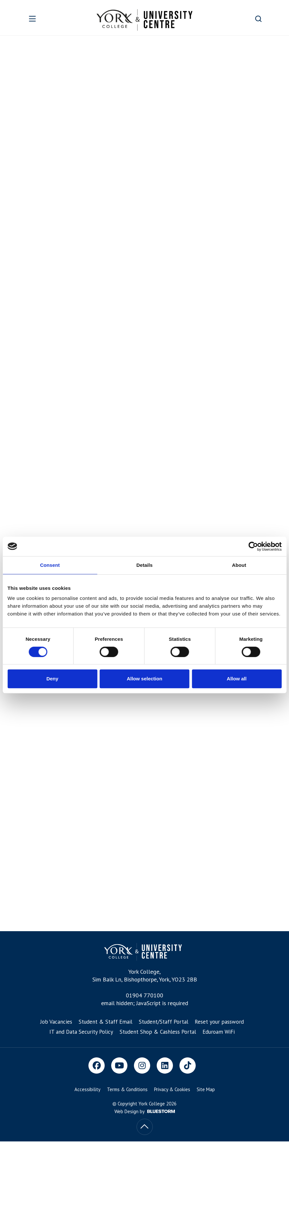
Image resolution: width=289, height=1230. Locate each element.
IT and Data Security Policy (81, 1031)
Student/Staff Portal (163, 1021)
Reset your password (219, 1021)
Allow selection (144, 678)
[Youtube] (119, 1065)
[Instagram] (142, 1065)
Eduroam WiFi (219, 1031)
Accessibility (87, 1089)
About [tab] (239, 565)
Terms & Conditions (127, 1089)
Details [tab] (145, 565)
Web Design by (144, 1111)
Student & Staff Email (105, 1021)
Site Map (206, 1089)
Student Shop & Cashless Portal (158, 1031)
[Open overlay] (43, 18)
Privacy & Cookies (172, 1089)
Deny (52, 678)
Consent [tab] (50, 565)
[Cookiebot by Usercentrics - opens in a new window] (253, 546)
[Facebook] (96, 1065)
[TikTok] (187, 1065)
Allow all (237, 678)
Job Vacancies (56, 1021)
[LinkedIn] (165, 1065)
